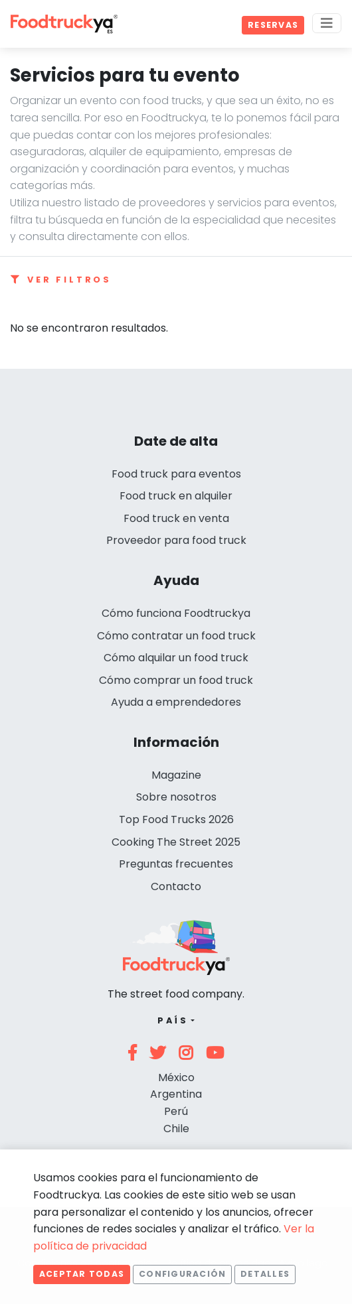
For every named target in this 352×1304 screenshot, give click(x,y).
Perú (176, 1111)
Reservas (273, 25)
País (173, 1020)
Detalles (265, 1273)
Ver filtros (61, 279)
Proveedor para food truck (176, 540)
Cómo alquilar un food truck (176, 657)
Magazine (176, 775)
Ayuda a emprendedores (176, 702)
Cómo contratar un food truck (176, 635)
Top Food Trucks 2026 (176, 819)
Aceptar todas (81, 1273)
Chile (176, 1128)
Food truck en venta (176, 518)
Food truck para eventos (176, 474)
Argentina (176, 1094)
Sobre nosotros (176, 797)
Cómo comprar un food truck (176, 680)
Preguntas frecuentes (176, 864)
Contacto (176, 886)
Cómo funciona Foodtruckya (176, 613)
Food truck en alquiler (176, 495)
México (176, 1077)
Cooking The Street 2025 (176, 842)
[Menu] (326, 23)
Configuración (182, 1273)
